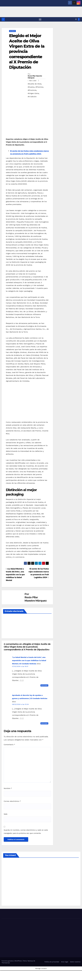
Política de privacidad (52, 962)
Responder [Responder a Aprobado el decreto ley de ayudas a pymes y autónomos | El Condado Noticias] (44, 723)
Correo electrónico (12, 802)
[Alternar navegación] (40, 19)
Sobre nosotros (75, 962)
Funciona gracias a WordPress (12, 961)
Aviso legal (64, 962)
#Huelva (31, 87)
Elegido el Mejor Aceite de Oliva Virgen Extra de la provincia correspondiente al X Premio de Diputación (26, 51)
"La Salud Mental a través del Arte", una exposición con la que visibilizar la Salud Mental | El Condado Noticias (29, 661)
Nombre (8, 789)
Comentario (9, 745)
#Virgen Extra (33, 94)
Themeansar (6, 963)
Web (5, 814)
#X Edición (32, 97)
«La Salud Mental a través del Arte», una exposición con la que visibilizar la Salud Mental (15, 575)
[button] (75, 19)
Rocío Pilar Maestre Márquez (35, 77)
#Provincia (32, 90)
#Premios (39, 87)
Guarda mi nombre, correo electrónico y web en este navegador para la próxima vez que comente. (26, 832)
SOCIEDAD (12, 31)
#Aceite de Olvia (34, 84)
